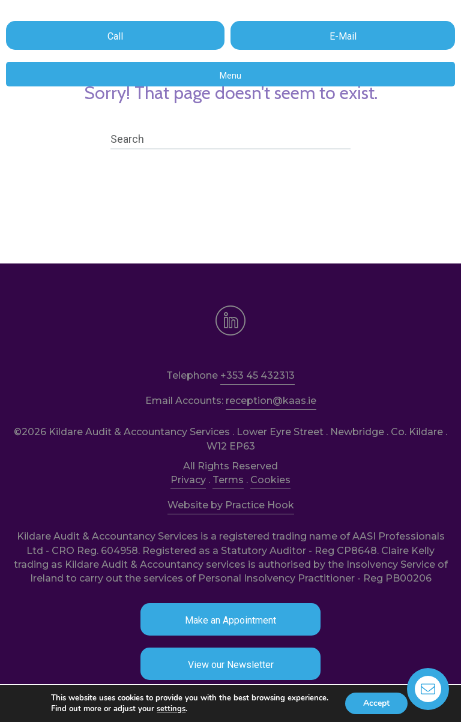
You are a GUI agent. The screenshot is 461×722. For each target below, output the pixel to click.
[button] (115, 35)
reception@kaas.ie (271, 400)
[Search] (230, 139)
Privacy (188, 480)
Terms (228, 480)
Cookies (270, 480)
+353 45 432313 (257, 375)
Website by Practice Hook (230, 505)
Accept (376, 703)
